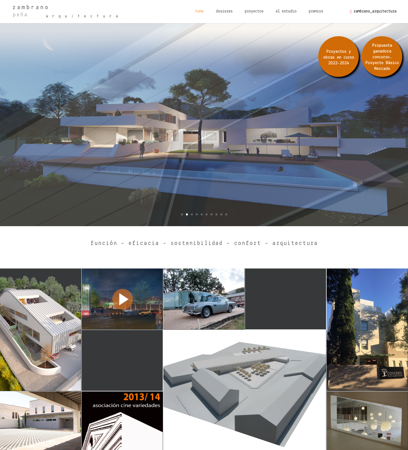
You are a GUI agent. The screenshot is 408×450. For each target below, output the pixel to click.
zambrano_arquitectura (375, 11)
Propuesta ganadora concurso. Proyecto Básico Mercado (382, 57)
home (199, 12)
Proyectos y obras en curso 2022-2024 (338, 58)
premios (316, 12)
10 (226, 214)
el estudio (286, 12)
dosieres (224, 12)
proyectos (254, 12)
